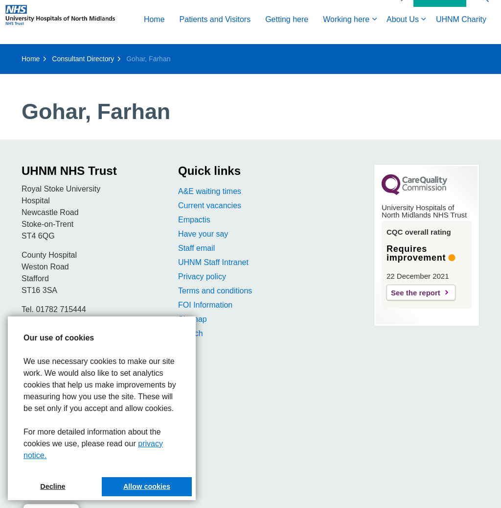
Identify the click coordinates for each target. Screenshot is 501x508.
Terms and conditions (215, 291)
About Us (266, 55)
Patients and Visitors (78, 55)
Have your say (203, 234)
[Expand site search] (484, 33)
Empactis (194, 220)
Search (190, 333)
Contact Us (439, 33)
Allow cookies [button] (146, 486)
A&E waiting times (209, 191)
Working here (209, 55)
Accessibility (385, 33)
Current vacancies (209, 205)
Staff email (196, 248)
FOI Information (205, 305)
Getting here (150, 55)
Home (17, 55)
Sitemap (192, 319)
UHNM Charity (324, 55)
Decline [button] (52, 486)
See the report (415, 293)
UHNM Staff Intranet (213, 262)
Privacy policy (202, 276)
